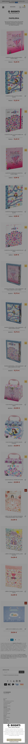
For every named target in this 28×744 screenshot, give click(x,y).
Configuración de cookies (14, 741)
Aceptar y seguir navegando (14, 739)
